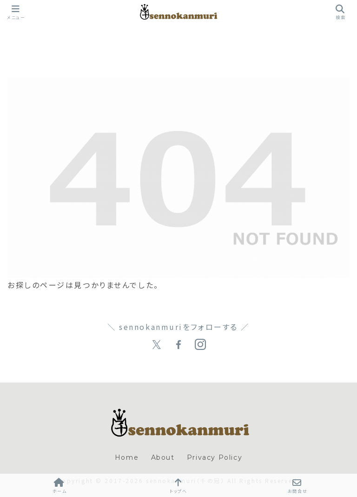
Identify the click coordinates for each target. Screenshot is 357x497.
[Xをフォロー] (156, 345)
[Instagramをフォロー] (200, 345)
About (163, 457)
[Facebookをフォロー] (178, 345)
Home (127, 457)
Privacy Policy (214, 457)
